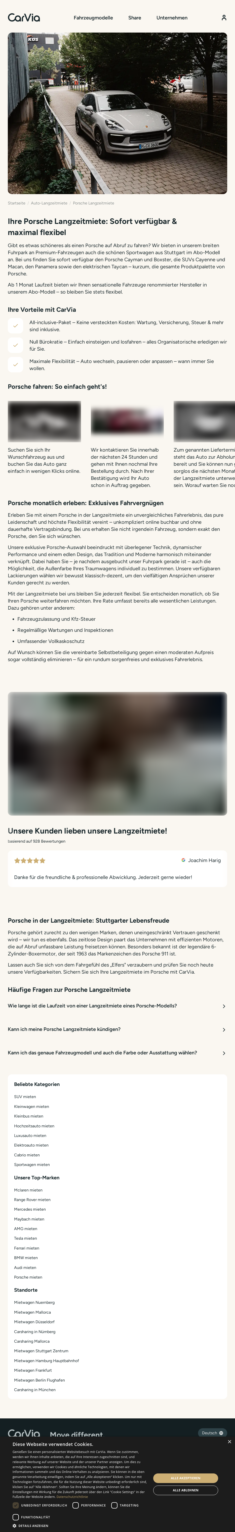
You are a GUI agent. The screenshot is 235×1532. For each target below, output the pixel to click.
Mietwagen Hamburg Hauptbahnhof (46, 1360)
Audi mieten (25, 1267)
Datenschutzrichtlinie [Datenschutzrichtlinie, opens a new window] (72, 1497)
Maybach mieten (29, 1219)
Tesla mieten (25, 1238)
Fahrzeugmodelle (93, 18)
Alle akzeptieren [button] (186, 1478)
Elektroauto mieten (31, 1145)
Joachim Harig (201, 860)
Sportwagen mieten (32, 1164)
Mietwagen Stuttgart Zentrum (41, 1350)
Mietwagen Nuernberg (34, 1302)
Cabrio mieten (27, 1155)
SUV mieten (25, 1096)
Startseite (16, 203)
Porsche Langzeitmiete (93, 203)
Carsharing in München (35, 1389)
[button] (80, 1525)
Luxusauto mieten (30, 1135)
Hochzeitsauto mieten (34, 1126)
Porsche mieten (28, 1277)
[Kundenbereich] (224, 17)
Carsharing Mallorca (32, 1341)
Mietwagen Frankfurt (33, 1370)
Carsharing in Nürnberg (34, 1331)
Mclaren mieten (28, 1190)
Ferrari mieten (26, 1248)
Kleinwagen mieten (31, 1106)
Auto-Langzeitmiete (49, 203)
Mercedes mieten (30, 1209)
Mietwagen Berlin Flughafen (39, 1380)
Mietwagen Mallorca (32, 1312)
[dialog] (117, 1484)
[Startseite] (24, 17)
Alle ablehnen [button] (186, 1490)
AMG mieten (25, 1228)
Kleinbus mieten (28, 1116)
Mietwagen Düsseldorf (34, 1321)
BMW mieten (26, 1257)
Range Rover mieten (32, 1199)
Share (134, 18)
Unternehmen (171, 18)
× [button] (229, 1442)
